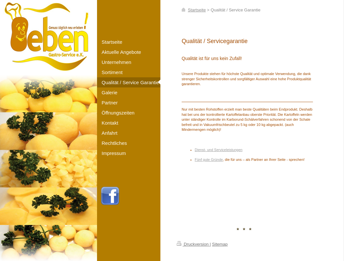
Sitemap (220, 244)
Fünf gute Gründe (209, 159)
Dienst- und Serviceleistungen (218, 150)
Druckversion (193, 244)
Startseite (197, 10)
